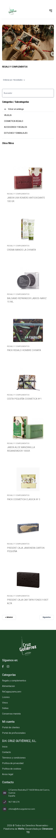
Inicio (4, 746)
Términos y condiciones (14, 757)
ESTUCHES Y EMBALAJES (16, 133)
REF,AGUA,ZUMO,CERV (11, 691)
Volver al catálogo (14, 109)
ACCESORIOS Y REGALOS (15, 127)
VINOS (5, 702)
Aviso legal (7, 774)
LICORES (6, 697)
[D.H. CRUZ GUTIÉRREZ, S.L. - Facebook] (3, 666)
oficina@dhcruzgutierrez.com (21, 809)
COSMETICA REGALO (13, 121)
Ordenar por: (14, 80)
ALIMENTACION (8, 686)
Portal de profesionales (14, 733)
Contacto (6, 752)
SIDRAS (5, 708)
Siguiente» (47, 617)
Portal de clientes (11, 727)
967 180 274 (13, 802)
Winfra (21, 829)
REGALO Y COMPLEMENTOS (15, 67)
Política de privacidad (12, 763)
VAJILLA (8, 115)
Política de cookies (11, 768)
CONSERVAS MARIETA (11, 713)
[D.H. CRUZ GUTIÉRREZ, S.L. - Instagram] (8, 666)
